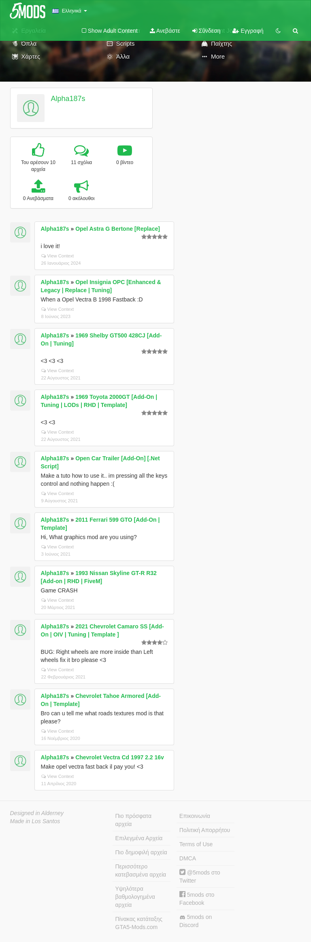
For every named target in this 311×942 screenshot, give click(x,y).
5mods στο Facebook (197, 898)
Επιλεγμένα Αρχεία (139, 838)
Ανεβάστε (165, 30)
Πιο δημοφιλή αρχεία (141, 852)
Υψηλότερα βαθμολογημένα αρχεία (135, 896)
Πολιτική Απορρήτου (204, 830)
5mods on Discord (195, 921)
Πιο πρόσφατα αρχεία (133, 820)
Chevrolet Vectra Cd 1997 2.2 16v (119, 757)
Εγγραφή (247, 30)
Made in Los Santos (35, 821)
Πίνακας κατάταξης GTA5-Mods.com (138, 923)
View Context (57, 255)
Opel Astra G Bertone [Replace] (117, 228)
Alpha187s (68, 99)
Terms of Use (196, 844)
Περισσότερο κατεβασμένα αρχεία (140, 870)
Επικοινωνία (194, 816)
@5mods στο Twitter (199, 876)
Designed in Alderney (37, 813)
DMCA (187, 858)
